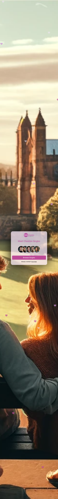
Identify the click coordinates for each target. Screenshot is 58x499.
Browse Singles (29, 258)
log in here (34, 261)
